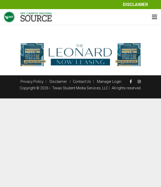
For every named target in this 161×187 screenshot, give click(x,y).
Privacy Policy (32, 81)
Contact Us (82, 81)
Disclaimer (135, 4)
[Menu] (154, 16)
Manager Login (109, 81)
